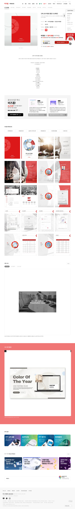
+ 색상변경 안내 (20, 130)
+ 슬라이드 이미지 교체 (32, 130)
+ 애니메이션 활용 (54, 130)
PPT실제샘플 (50, 21)
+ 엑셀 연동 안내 (43, 130)
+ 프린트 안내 (65, 130)
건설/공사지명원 (58, 21)
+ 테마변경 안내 (10, 130)
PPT (46, 21)
